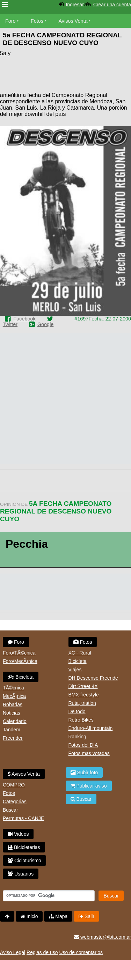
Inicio (29, 916)
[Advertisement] (75, 70)
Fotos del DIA (83, 745)
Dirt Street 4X (83, 686)
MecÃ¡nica (14, 696)
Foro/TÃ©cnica (19, 653)
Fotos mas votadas (89, 753)
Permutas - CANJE (23, 818)
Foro (10, 21)
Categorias (15, 801)
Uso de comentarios (81, 952)
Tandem (11, 729)
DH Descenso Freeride (93, 678)
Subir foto (84, 772)
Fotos (37, 21)
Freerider (13, 738)
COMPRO (14, 785)
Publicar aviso (89, 786)
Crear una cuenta (112, 4)
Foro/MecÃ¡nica (20, 661)
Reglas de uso (42, 952)
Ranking (77, 736)
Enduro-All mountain (90, 728)
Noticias (11, 713)
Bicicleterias (24, 847)
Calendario (15, 721)
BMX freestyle (83, 694)
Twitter (10, 324)
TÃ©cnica (13, 688)
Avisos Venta (73, 21)
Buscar (10, 810)
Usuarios (21, 874)
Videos (18, 834)
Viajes (75, 669)
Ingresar (74, 4)
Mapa (58, 916)
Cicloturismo (24, 860)
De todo (77, 711)
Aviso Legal (12, 952)
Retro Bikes (81, 720)
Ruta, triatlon (82, 703)
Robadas (12, 704)
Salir (86, 916)
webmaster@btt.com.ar (102, 937)
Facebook (24, 319)
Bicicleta (21, 677)
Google (45, 324)
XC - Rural (79, 653)
